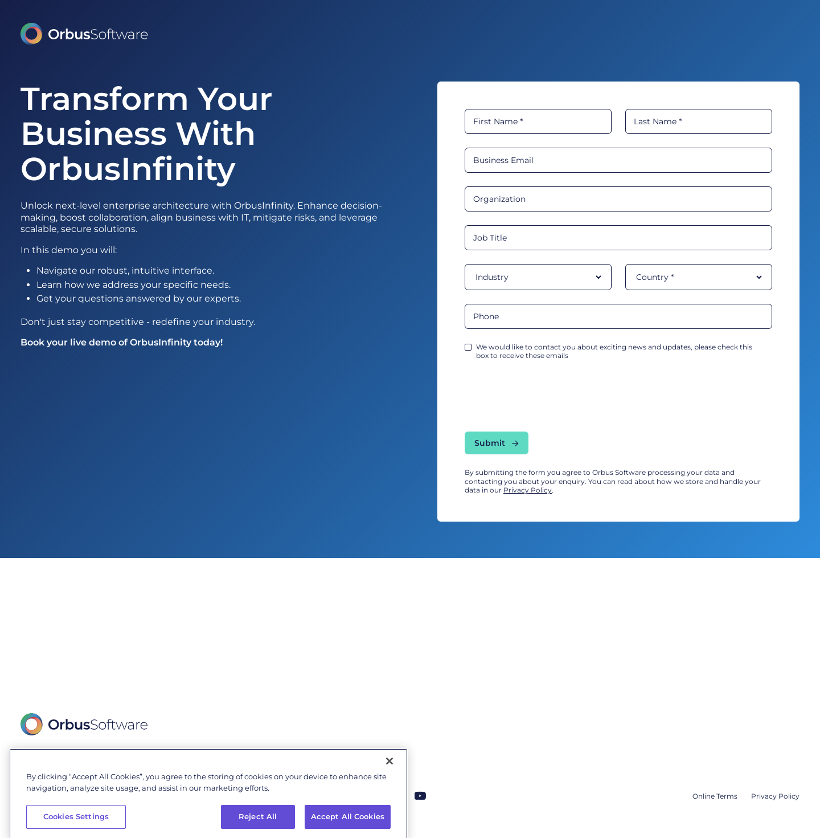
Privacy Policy (527, 490)
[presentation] (551, 395)
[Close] (389, 791)
